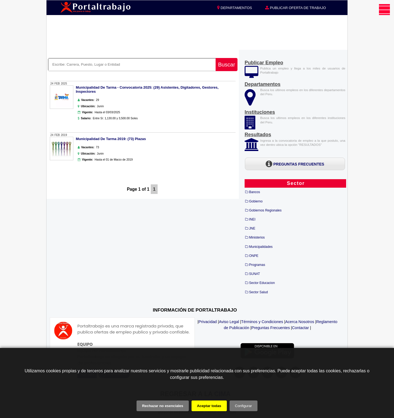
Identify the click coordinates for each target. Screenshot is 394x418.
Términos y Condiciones (262, 322)
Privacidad (208, 322)
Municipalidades (261, 247)
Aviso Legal (229, 322)
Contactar (300, 328)
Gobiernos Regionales (265, 210)
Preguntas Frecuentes (270, 328)
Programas (257, 265)
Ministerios (257, 237)
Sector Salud (258, 292)
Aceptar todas (209, 406)
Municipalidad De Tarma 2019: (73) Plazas (111, 139)
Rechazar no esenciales (162, 406)
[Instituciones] (250, 126)
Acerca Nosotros (299, 322)
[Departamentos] (250, 103)
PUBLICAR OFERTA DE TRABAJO (295, 7)
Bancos (254, 192)
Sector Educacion (262, 283)
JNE (252, 228)
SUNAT (254, 274)
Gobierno (255, 201)
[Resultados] (258, 135)
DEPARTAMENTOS (234, 7)
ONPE (253, 256)
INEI (252, 219)
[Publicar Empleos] (251, 75)
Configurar (243, 406)
